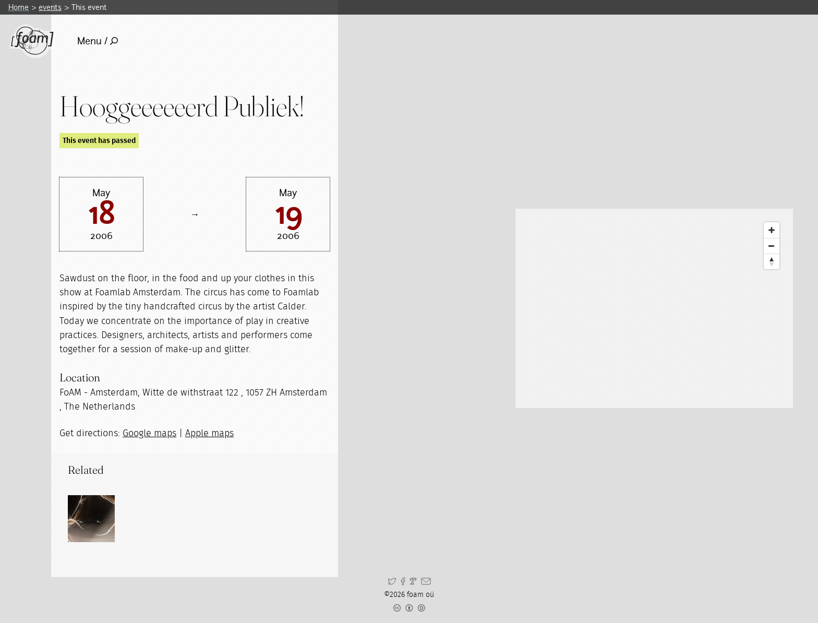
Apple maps (209, 433)
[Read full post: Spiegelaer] (91, 518)
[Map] (654, 308)
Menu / (97, 41)
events (50, 7)
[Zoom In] (771, 230)
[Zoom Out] (771, 246)
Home (18, 7)
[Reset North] (771, 261)
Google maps (149, 433)
